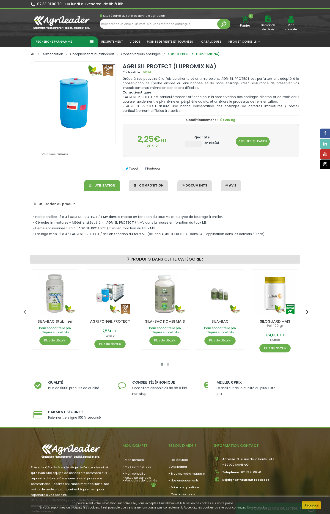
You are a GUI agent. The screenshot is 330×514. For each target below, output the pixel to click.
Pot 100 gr (275, 325)
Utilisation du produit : (55, 204)
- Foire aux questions (183, 463)
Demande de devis (268, 27)
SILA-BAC (220, 321)
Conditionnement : (202, 120)
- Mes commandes (137, 442)
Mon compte (291, 27)
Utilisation (102, 185)
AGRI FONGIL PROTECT (110, 321)
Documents (194, 185)
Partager (152, 168)
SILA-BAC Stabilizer (55, 321)
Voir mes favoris (54, 154)
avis (231, 185)
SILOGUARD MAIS (275, 321)
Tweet (132, 168)
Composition (149, 185)
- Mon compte (133, 435)
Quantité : (202, 137)
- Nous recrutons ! (136, 474)
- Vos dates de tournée (140, 456)
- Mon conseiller (135, 449)
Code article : (132, 72)
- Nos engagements (183, 456)
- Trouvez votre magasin (186, 449)
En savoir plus (257, 507)
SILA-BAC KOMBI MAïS (165, 321)
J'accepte (311, 505)
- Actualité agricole (137, 467)
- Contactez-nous (181, 469)
